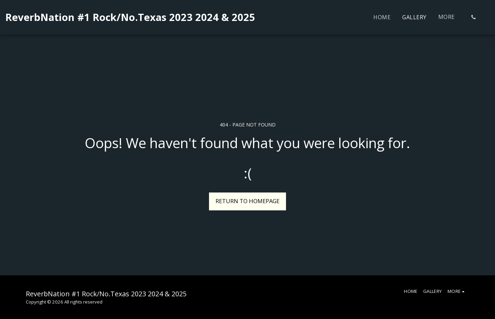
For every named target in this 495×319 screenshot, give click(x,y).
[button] (473, 17)
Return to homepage (247, 201)
